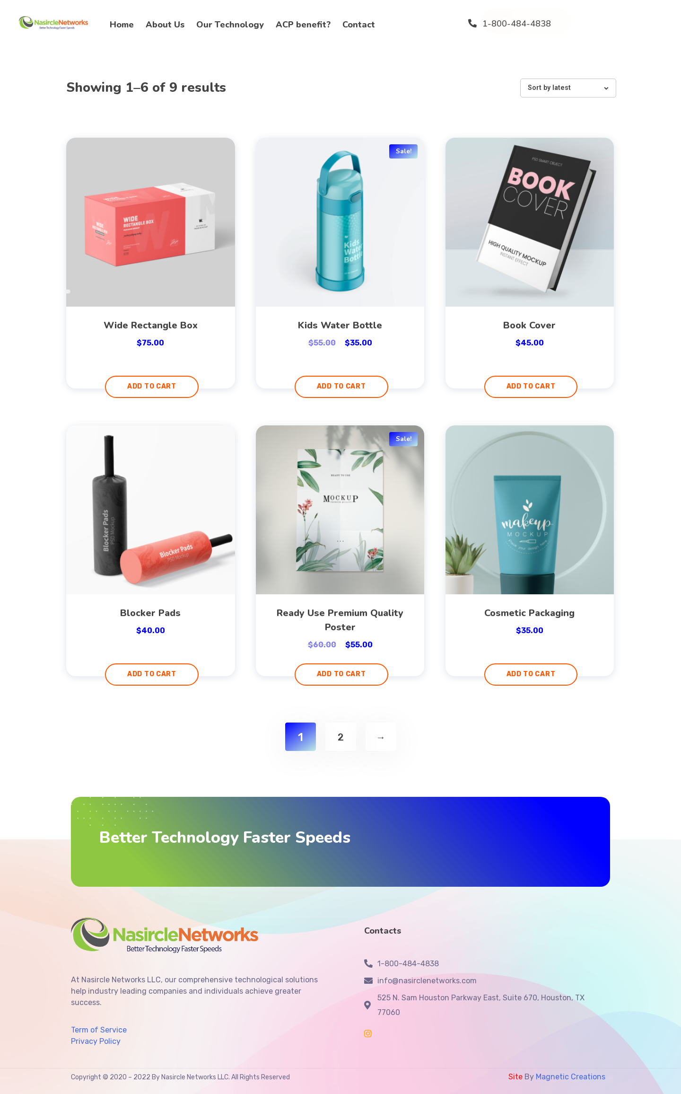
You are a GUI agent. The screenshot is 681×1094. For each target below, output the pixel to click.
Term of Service (99, 1029)
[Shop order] (568, 88)
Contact (358, 24)
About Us (165, 24)
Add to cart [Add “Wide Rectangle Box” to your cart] (151, 386)
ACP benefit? (303, 24)
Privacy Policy (96, 1041)
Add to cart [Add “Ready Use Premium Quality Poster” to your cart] (341, 674)
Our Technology (230, 24)
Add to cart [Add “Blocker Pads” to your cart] (151, 674)
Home (122, 24)
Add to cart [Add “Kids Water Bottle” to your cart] (341, 386)
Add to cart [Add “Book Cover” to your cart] (531, 386)
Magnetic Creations (569, 1076)
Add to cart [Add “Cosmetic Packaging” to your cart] (531, 674)
